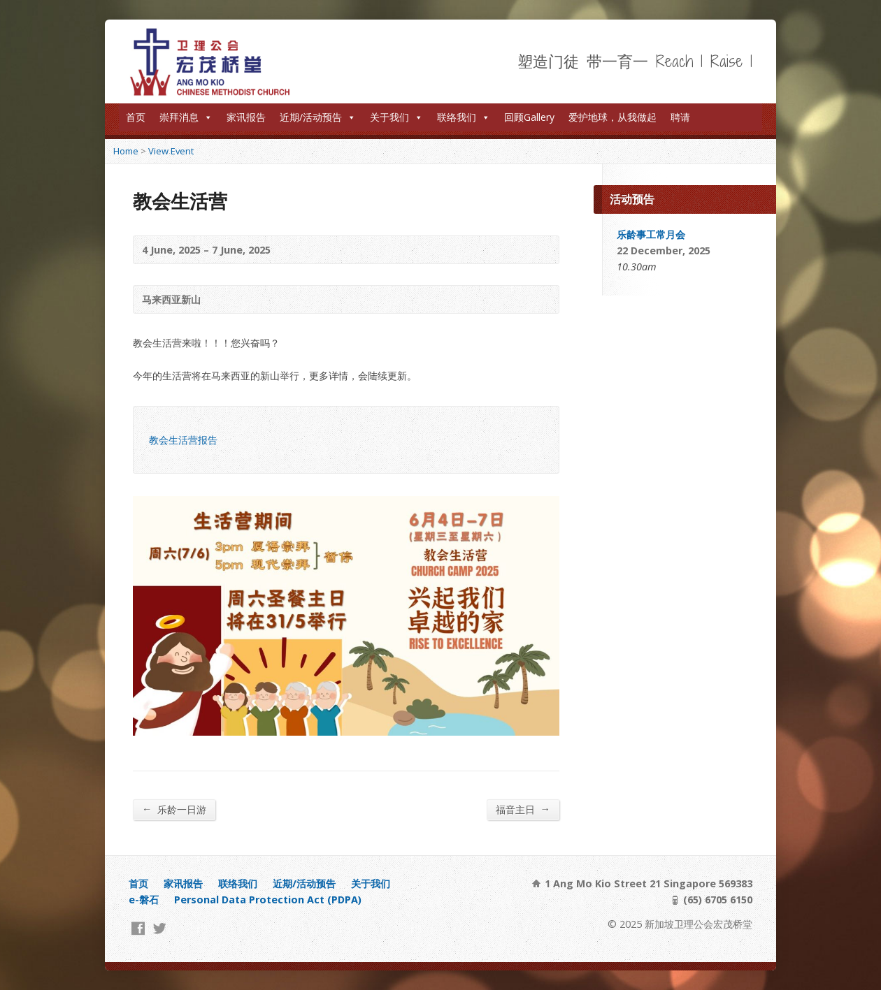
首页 (135, 117)
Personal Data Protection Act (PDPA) (267, 899)
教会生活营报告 (183, 439)
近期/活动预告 (318, 117)
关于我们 (396, 117)
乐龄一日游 (174, 809)
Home (125, 151)
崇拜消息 (186, 117)
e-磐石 (144, 899)
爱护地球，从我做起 (612, 117)
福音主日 (523, 809)
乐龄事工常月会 (651, 234)
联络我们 (463, 117)
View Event (171, 151)
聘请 (680, 117)
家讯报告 (246, 117)
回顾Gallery (529, 117)
